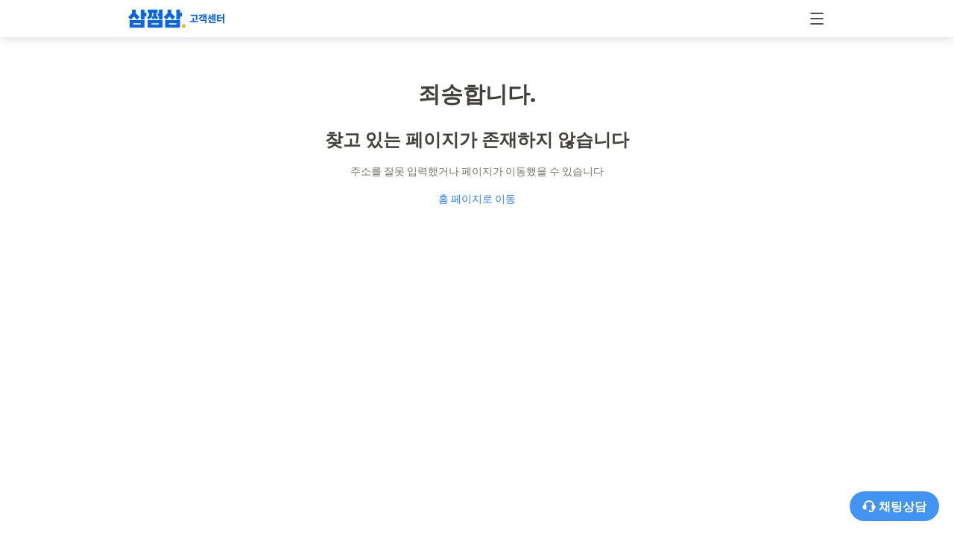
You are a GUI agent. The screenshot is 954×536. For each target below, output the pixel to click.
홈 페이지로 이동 (477, 199)
